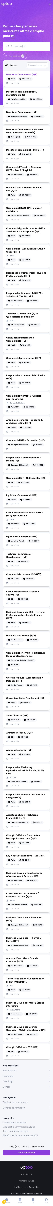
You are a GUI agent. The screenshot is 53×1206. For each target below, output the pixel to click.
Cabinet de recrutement (15, 1102)
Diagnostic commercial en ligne (19, 1126)
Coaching (8, 1081)
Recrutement (9, 1070)
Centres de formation (14, 1107)
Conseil (6, 1086)
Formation (8, 1076)
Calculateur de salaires (14, 1122)
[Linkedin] (38, 1146)
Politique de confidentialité (26, 1187)
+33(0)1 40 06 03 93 (20, 1146)
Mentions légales (26, 1181)
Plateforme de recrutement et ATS (20, 1135)
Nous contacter (26, 1152)
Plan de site (26, 1174)
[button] (6, 1201)
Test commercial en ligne (15, 1131)
